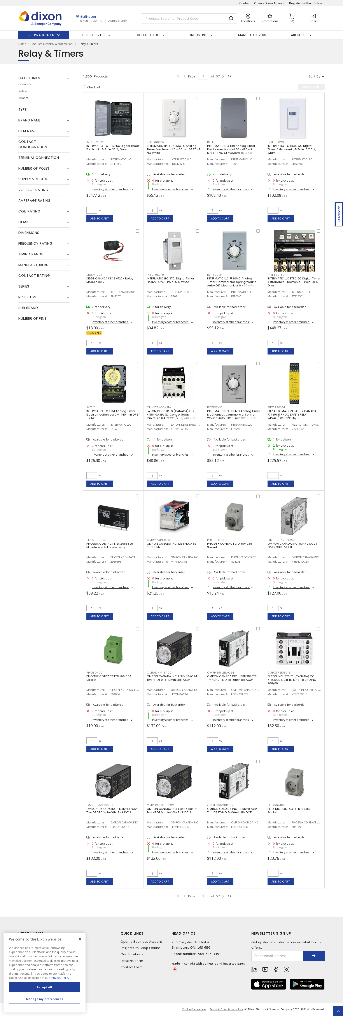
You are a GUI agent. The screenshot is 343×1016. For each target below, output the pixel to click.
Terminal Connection (38, 157)
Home (22, 44)
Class (24, 222)
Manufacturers (252, 35)
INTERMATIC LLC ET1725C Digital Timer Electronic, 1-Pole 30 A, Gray (112, 147)
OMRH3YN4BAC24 (160, 672)
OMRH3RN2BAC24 (220, 672)
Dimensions (28, 232)
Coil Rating (29, 211)
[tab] (44, 78)
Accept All (44, 987)
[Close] (80, 939)
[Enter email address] (277, 956)
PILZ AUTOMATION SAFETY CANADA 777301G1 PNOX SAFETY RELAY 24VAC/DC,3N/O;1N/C (292, 414)
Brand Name (29, 120)
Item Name (27, 131)
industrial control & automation (52, 44)
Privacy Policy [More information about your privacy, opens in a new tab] (60, 978)
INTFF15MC (215, 407)
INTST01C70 (155, 275)
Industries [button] (199, 35)
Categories (29, 78)
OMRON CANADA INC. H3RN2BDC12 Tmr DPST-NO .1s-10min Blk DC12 (232, 810)
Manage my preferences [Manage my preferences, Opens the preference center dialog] (44, 999)
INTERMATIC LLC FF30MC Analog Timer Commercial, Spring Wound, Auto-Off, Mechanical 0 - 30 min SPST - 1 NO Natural (232, 284)
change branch (117, 21)
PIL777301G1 (276, 407)
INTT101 (212, 142)
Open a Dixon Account (269, 3)
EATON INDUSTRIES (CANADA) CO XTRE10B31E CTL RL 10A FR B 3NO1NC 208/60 (292, 679)
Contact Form (132, 967)
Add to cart (99, 218)
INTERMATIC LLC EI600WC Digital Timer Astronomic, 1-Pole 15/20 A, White (292, 149)
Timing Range (30, 254)
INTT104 (92, 407)
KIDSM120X (94, 275)
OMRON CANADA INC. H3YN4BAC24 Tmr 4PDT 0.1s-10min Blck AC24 (172, 678)
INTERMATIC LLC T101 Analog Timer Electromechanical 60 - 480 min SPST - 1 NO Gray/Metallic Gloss (231, 149)
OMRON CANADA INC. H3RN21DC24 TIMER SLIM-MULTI (292, 545)
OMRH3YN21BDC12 (100, 805)
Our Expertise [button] (94, 35)
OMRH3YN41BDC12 (160, 805)
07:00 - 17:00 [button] (89, 21)
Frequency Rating (35, 243)
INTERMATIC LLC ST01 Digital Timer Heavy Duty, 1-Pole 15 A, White (170, 280)
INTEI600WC (276, 142)
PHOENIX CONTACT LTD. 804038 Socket (229, 545)
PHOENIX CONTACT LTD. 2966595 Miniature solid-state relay (109, 545)
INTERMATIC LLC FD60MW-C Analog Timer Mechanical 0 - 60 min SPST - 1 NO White (173, 149)
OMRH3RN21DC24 (281, 540)
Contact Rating (34, 275)
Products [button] (44, 35)
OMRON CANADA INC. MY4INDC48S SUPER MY (171, 545)
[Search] (189, 18)
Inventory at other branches (110, 189)
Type (22, 109)
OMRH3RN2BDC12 (220, 805)
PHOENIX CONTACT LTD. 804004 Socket (108, 678)
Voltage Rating (33, 190)
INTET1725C (94, 142)
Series (23, 286)
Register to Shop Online (305, 3)
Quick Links (132, 933)
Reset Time (27, 297)
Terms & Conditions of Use (226, 1009)
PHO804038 (216, 540)
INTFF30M (214, 275)
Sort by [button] (314, 76)
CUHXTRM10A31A (159, 407)
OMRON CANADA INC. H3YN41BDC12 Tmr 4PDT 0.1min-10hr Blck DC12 (172, 810)
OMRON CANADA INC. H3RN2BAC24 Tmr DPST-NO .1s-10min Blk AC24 (232, 678)
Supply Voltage (33, 179)
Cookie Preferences (194, 1009)
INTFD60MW (155, 142)
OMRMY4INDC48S (160, 540)
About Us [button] (299, 35)
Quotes (244, 3)
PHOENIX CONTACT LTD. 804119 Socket (289, 810)
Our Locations (132, 954)
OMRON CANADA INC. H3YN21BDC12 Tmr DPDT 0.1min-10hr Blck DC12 (111, 810)
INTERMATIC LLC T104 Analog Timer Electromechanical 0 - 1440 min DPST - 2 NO (113, 414)
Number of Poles (33, 168)
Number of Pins (32, 318)
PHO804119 (276, 805)
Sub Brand (28, 307)
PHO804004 (95, 672)
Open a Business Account (141, 941)
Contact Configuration (32, 144)
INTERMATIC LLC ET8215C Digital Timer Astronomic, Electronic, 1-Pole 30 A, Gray (294, 282)
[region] (45, 972)
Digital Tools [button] (148, 35)
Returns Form (132, 961)
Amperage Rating (34, 200)
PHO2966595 (96, 540)
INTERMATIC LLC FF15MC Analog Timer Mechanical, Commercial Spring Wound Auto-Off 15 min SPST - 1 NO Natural (233, 416)
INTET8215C (276, 275)
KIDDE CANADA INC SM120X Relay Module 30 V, (109, 280)
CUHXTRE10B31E (279, 672)
